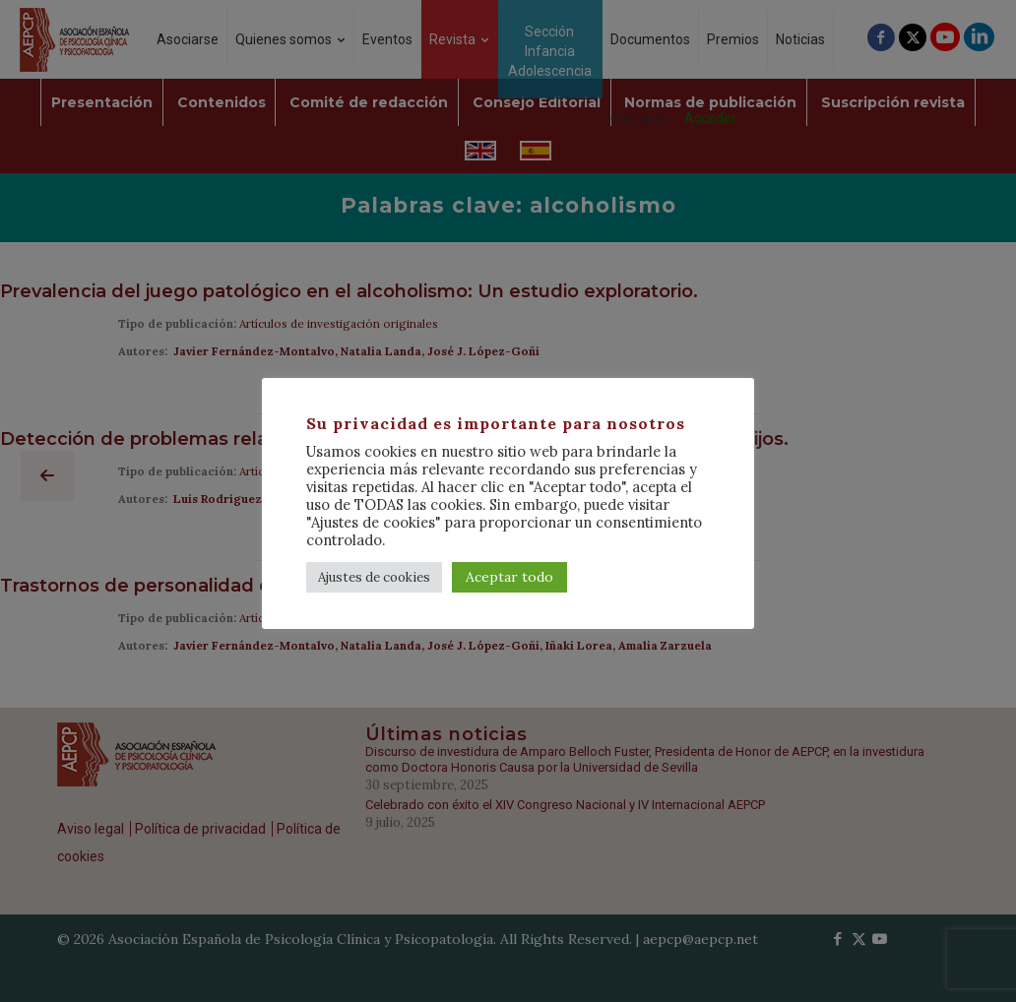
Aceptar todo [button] (509, 577)
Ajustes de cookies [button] (374, 577)
